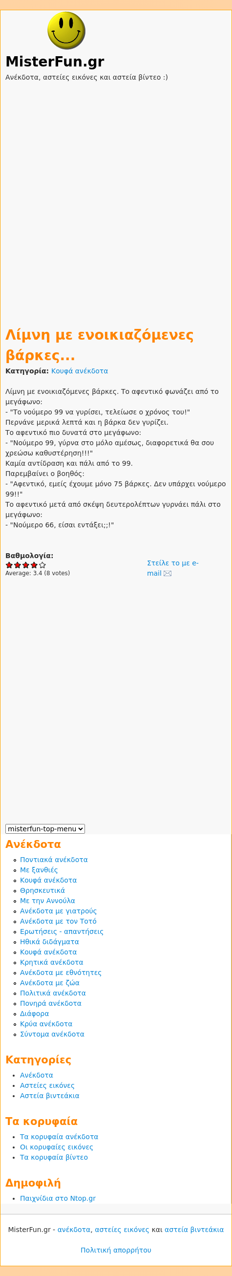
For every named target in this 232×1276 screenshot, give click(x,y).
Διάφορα (34, 1013)
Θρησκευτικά (42, 890)
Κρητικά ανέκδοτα (52, 962)
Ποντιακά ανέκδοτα (54, 860)
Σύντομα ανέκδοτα (52, 1034)
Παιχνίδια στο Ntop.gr (58, 1198)
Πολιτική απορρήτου (116, 1250)
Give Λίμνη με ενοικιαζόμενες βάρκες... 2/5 (18, 564)
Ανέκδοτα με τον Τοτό (58, 921)
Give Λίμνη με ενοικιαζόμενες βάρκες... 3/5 (26, 564)
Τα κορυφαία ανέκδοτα (59, 1137)
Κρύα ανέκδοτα (46, 1024)
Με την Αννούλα (47, 901)
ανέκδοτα (74, 1229)
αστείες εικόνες (122, 1229)
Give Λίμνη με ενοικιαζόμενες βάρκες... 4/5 (34, 564)
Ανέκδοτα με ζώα (50, 983)
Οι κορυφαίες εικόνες (56, 1147)
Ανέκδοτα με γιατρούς (58, 911)
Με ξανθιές (39, 870)
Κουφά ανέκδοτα (79, 371)
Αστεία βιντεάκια (50, 1096)
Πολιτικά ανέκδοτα (53, 993)
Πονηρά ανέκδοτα (51, 1003)
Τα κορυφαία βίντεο (54, 1157)
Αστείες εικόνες (47, 1085)
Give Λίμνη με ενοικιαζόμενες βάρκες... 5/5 (43, 564)
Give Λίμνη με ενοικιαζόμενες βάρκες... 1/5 (9, 564)
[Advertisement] (116, 199)
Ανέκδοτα (36, 1075)
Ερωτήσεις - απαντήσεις (62, 931)
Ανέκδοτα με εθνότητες (61, 972)
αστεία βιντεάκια (194, 1229)
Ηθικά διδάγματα (49, 942)
